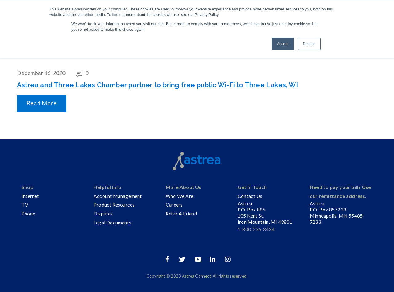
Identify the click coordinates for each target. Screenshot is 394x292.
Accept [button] (283, 44)
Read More (41, 103)
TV (25, 204)
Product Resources (114, 204)
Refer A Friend (181, 213)
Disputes (103, 213)
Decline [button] (309, 44)
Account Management (118, 196)
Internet (30, 196)
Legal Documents (112, 222)
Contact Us (250, 196)
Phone (28, 213)
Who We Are (179, 196)
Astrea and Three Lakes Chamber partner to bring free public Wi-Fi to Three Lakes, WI (157, 85)
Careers (174, 204)
